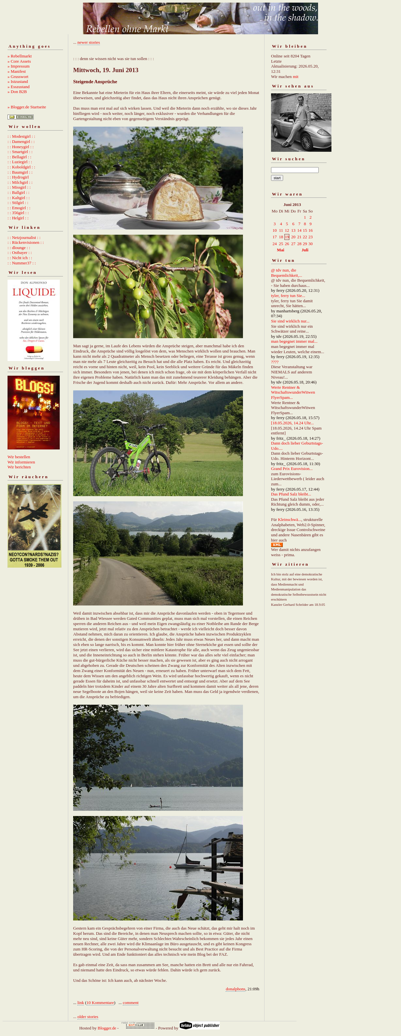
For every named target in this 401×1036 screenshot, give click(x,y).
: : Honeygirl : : (21, 146)
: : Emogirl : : (19, 207)
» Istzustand (18, 81)
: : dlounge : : (19, 247)
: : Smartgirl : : (20, 151)
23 (310, 236)
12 (287, 230)
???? (275, 361)
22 (305, 236)
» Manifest (17, 71)
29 (305, 243)
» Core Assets (19, 61)
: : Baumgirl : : (20, 172)
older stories (87, 1016)
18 (281, 236)
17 (275, 236)
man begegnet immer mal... (294, 341)
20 (293, 236)
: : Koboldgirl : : (21, 167)
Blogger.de (107, 1028)
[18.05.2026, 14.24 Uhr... (292, 422)
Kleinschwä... (289, 519)
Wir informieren (21, 462)
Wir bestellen (19, 456)
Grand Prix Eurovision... (292, 468)
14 (299, 230)
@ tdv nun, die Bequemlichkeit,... (286, 273)
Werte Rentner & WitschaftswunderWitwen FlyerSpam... (293, 392)
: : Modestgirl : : (21, 136)
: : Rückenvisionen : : (26, 242)
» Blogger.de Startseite (27, 106)
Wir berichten (19, 466)
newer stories (88, 42)
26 (287, 243)
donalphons (235, 988)
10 (275, 230)
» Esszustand (19, 86)
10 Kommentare (100, 1002)
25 (281, 243)
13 (293, 230)
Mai (280, 249)
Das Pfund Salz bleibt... (291, 494)
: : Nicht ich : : (20, 257)
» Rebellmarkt (20, 56)
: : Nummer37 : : (22, 262)
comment (130, 1002)
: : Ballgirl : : (18, 192)
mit (295, 76)
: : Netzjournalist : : (24, 237)
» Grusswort (18, 76)
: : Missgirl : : (19, 187)
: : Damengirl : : (21, 141)
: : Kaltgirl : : (19, 197)
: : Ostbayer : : (20, 252)
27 (293, 243)
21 (299, 236)
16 (310, 230)
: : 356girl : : (18, 212)
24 (275, 243)
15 (305, 230)
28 (299, 243)
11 (281, 230)
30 (310, 243)
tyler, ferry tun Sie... (288, 295)
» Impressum (19, 66)
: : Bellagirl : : (19, 156)
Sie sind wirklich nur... (290, 321)
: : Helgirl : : (18, 217)
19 (287, 236)
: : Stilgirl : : (18, 202)
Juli (305, 249)
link (80, 1002)
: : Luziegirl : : (20, 161)
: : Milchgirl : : (20, 182)
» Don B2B (17, 91)
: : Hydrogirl (18, 177)
